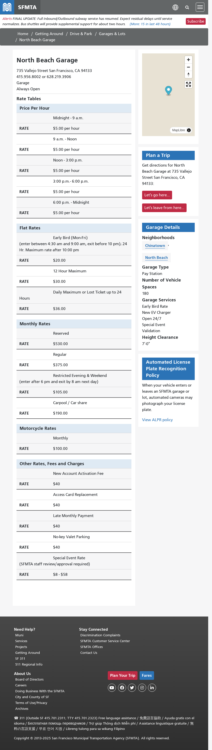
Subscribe (195, 21)
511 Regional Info (28, 664)
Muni (19, 635)
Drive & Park (81, 34)
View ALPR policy (157, 420)
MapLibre (178, 130)
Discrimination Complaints (100, 635)
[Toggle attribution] (189, 130)
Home (23, 34)
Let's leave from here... (164, 207)
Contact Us (88, 653)
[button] (175, 7)
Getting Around (49, 34)
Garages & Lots (112, 34)
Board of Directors (29, 679)
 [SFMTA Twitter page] (132, 688)
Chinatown (155, 245)
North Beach (156, 257)
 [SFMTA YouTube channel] (112, 688)
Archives (21, 709)
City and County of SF (32, 697)
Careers (20, 685)
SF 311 (20, 658)
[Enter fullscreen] (188, 84)
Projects (21, 647)
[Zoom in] (188, 59)
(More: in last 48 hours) (150, 24)
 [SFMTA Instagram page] (142, 688)
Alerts (7, 19)
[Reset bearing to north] (188, 74)
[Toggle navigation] (200, 7)
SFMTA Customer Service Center (105, 641)
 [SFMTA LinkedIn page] (152, 688)
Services (21, 641)
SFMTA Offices (91, 647)
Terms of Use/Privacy (31, 703)
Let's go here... (157, 195)
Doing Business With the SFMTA (40, 691)
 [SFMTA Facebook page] (122, 688)
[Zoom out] (188, 67)
